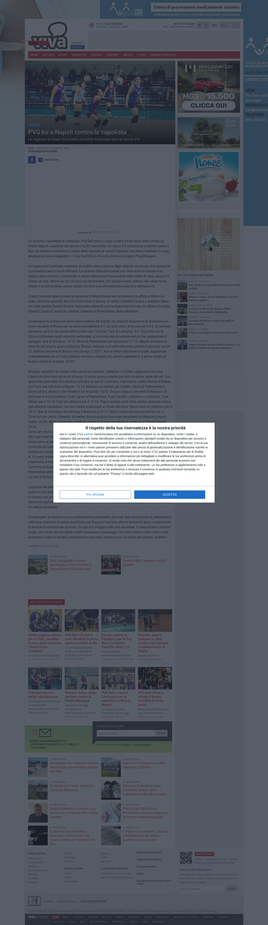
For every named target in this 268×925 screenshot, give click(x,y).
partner (88, 434)
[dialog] (134, 463)
